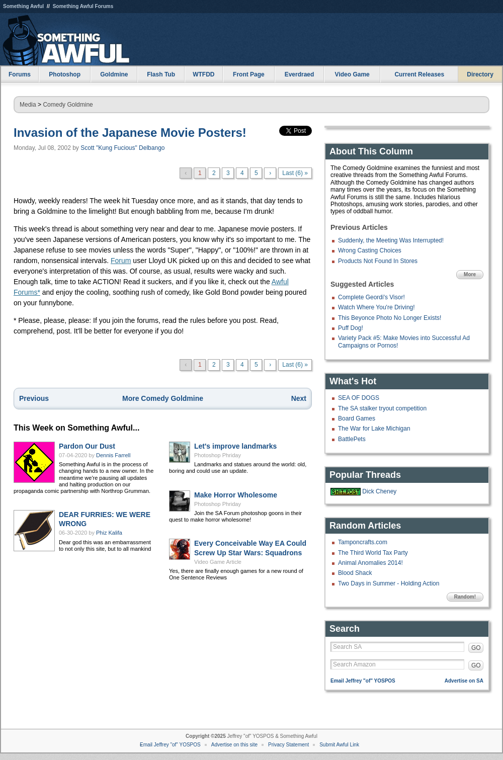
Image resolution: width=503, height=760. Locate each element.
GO (476, 647)
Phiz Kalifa (109, 533)
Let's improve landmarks (235, 446)
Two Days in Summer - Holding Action (388, 583)
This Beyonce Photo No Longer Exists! (389, 317)
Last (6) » (295, 173)
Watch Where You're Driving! (376, 307)
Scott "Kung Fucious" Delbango (122, 147)
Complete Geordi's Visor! (371, 297)
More (470, 274)
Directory (480, 74)
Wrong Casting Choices (369, 250)
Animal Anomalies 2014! (370, 562)
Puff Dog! (350, 327)
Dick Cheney (379, 491)
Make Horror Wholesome (235, 495)
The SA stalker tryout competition (382, 408)
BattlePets (352, 439)
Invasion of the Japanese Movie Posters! (130, 132)
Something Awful (23, 6)
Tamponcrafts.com (362, 542)
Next (298, 398)
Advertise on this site (234, 744)
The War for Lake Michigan (374, 428)
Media (28, 104)
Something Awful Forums (83, 6)
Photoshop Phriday (217, 455)
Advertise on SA (464, 681)
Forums (20, 74)
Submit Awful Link (339, 744)
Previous (34, 398)
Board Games (356, 418)
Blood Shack (355, 572)
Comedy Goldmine (68, 104)
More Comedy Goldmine (162, 398)
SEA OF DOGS (358, 397)
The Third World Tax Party (373, 552)
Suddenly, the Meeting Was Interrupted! (391, 240)
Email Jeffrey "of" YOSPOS (362, 681)
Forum (121, 261)
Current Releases (419, 74)
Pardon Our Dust (87, 446)
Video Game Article (217, 562)
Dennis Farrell (113, 455)
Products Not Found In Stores (377, 261)
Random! (465, 597)
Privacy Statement (288, 744)
